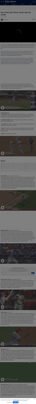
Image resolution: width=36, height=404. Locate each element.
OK (15, 402)
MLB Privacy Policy (16, 400)
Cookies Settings (9, 402)
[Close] (34, 400)
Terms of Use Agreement (24, 400)
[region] (18, 401)
